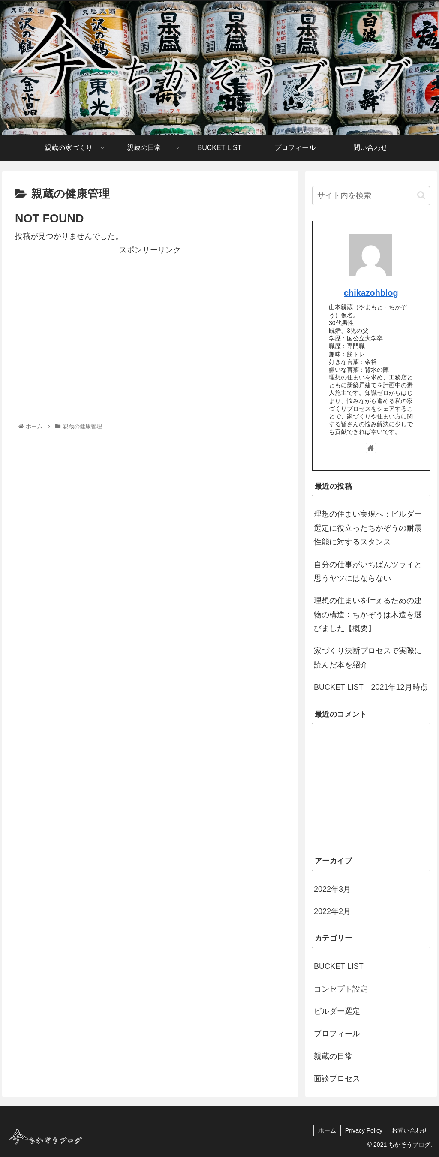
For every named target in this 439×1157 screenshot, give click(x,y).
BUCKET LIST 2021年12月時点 (370, 687)
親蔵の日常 (333, 1056)
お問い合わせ (409, 1130)
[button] (421, 195)
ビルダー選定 (337, 1011)
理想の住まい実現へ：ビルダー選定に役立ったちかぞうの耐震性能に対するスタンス (368, 528)
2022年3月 (332, 889)
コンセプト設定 (341, 989)
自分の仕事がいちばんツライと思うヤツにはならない (368, 571)
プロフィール (337, 1033)
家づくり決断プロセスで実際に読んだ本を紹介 (368, 657)
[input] (371, 195)
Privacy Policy (363, 1130)
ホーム (327, 1130)
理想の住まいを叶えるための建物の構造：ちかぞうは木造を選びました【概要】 (368, 614)
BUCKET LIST (339, 966)
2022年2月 (332, 911)
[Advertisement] (150, 317)
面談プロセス (337, 1078)
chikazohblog (371, 293)
